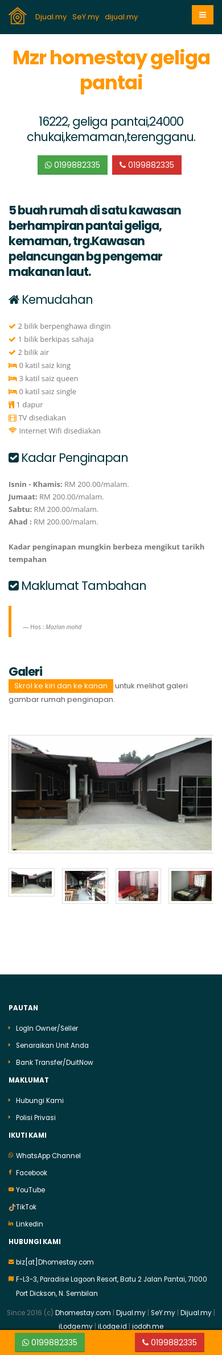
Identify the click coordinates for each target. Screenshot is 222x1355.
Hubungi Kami (40, 1097)
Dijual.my (196, 1310)
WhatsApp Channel (48, 1153)
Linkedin (29, 1221)
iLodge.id (113, 1323)
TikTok (26, 1204)
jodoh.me (147, 1323)
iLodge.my (76, 1323)
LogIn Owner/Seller (47, 1025)
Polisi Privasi (36, 1114)
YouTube (30, 1187)
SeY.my (86, 16)
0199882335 (72, 165)
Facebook (31, 1170)
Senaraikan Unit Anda (52, 1042)
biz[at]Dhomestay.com (55, 1259)
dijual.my (122, 16)
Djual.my (51, 16)
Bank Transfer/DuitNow (54, 1059)
